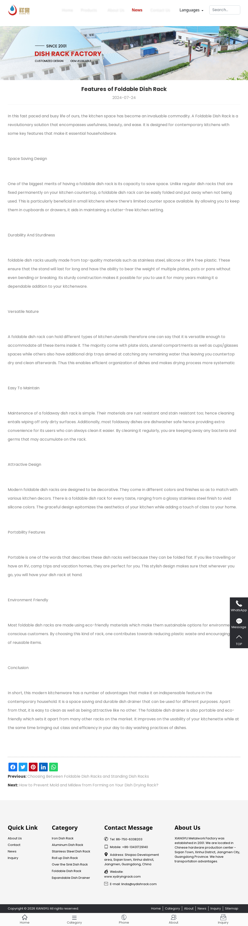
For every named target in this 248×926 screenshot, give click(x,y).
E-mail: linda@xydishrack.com (130, 884)
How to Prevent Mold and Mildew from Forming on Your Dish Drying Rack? (88, 785)
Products (88, 8)
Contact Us (160, 8)
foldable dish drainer (166, 710)
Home (67, 8)
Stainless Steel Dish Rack (71, 851)
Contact (14, 845)
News (137, 8)
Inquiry (13, 858)
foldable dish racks (26, 260)
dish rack (104, 184)
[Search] (224, 8)
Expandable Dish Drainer (71, 878)
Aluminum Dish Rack (67, 845)
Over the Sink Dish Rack (70, 864)
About (189, 908)
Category (172, 908)
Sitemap (231, 908)
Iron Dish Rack (62, 838)
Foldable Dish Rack (213, 116)
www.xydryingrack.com (122, 876)
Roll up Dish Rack (65, 858)
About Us (115, 8)
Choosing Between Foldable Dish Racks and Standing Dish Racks (88, 776)
